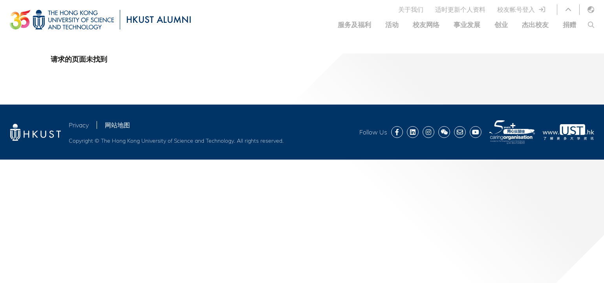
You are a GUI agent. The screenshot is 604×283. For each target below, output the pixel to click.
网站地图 (117, 125)
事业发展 (467, 24)
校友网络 (426, 24)
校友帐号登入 (516, 9)
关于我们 (410, 9)
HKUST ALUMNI (158, 19)
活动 (392, 24)
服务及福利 (354, 24)
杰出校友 (535, 24)
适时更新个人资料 (460, 9)
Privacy (79, 125)
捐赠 (569, 24)
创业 (501, 24)
